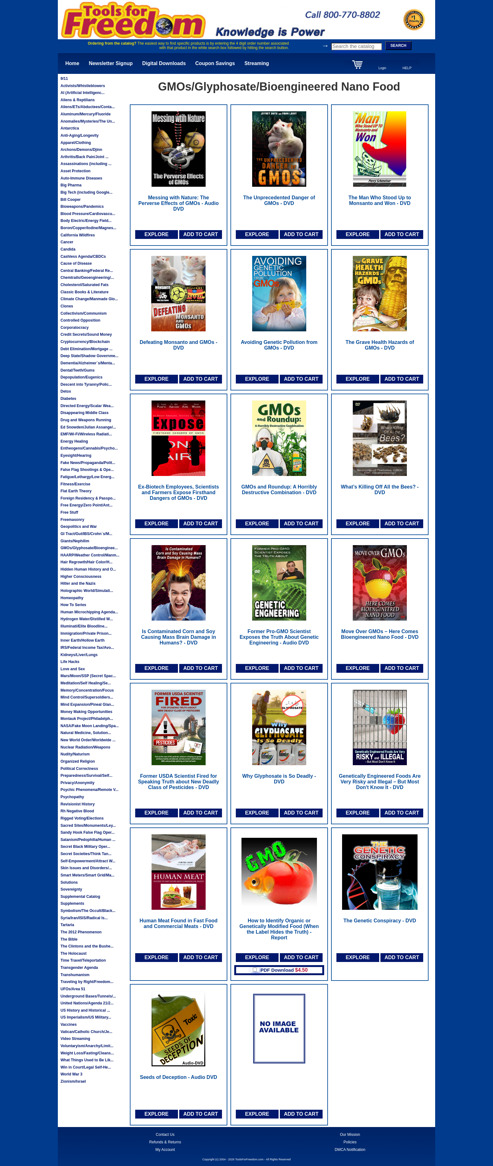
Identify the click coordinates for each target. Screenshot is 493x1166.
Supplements (72, 903)
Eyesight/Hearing (75, 455)
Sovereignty (71, 889)
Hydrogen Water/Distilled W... (86, 619)
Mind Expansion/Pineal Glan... (87, 704)
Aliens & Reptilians (77, 100)
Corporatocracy (74, 327)
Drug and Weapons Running (85, 420)
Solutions (69, 882)
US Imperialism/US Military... (85, 1017)
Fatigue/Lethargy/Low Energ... (87, 477)
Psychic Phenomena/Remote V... (89, 789)
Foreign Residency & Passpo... (87, 498)
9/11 (64, 78)
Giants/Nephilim (74, 541)
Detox (65, 391)
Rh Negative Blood (77, 811)
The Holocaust (73, 953)
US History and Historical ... (85, 1010)
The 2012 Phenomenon (81, 932)
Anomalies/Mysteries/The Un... (87, 121)
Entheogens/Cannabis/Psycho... (89, 448)
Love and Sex (72, 669)
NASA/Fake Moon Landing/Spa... (89, 726)
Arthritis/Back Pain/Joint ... (84, 157)
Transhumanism (74, 975)
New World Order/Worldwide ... (87, 740)
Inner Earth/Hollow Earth (82, 640)
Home (72, 63)
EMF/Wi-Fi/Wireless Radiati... (86, 434)
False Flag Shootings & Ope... (87, 469)
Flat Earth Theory (75, 491)
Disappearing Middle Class (84, 413)
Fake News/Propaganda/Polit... (87, 463)
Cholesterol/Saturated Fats (84, 285)
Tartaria (67, 925)
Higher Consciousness (80, 576)
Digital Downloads (164, 63)
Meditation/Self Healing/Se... (85, 683)
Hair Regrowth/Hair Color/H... (86, 562)
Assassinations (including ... (85, 164)
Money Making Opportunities (86, 712)
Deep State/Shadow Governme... (89, 356)
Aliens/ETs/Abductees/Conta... (87, 107)
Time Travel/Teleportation (83, 960)
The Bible (68, 939)
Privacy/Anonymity (77, 783)
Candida (67, 249)
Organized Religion (77, 761)
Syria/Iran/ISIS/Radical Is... (84, 918)
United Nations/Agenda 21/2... (87, 1003)
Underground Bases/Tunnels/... (88, 996)
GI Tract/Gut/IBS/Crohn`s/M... (86, 534)
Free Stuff (69, 512)
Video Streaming (75, 1038)
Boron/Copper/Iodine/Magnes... (88, 228)
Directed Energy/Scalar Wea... (87, 406)
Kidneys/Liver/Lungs (78, 655)
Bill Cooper (70, 199)
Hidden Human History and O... (88, 569)
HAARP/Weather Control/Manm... (89, 555)
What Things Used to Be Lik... (87, 1060)
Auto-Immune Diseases (81, 178)
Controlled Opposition (80, 320)
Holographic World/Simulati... (86, 591)
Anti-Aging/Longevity (79, 135)
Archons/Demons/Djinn (81, 149)
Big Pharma (70, 185)
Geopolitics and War (78, 526)
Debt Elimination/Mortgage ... (86, 349)
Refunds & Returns (165, 1142)
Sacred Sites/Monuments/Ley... (88, 825)
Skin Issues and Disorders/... (86, 868)
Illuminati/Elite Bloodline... (83, 626)
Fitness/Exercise (75, 484)
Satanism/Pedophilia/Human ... (87, 839)
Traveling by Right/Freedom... (86, 982)
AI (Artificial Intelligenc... (82, 93)
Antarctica (69, 128)
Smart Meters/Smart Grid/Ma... (87, 875)
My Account (165, 1149)
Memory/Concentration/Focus (87, 690)
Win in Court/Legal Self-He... (85, 1067)
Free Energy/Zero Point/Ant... (86, 505)
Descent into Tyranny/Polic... (86, 384)
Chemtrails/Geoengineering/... (87, 277)
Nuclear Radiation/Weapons (85, 747)
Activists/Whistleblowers (82, 86)
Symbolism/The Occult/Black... (87, 911)
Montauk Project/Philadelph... (86, 718)
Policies (350, 1142)
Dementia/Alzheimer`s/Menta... (87, 363)
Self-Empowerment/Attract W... (87, 861)
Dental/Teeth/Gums (77, 370)
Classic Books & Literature (84, 292)
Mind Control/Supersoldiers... (86, 697)
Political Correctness (79, 768)
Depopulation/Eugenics (81, 377)
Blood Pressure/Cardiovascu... (87, 214)
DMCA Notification (350, 1149)
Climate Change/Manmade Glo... (89, 299)
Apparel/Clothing (75, 143)
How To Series (73, 605)
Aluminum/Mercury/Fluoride (85, 114)
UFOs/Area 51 (72, 989)
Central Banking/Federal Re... (86, 270)
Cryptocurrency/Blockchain (85, 342)
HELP (407, 68)
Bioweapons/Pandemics (81, 206)
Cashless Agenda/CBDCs (83, 256)
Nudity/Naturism (75, 754)
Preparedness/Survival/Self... (86, 775)
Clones (66, 306)
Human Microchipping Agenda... (89, 612)
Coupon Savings (215, 63)
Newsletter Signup (111, 63)
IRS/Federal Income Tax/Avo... (87, 647)
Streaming (256, 63)
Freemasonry (72, 519)
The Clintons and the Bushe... (87, 946)
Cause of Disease (75, 263)
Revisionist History (77, 804)
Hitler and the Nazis (77, 583)
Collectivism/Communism (83, 313)
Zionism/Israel (73, 1081)
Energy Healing (74, 441)
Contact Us (165, 1134)
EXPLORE (156, 234)
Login (382, 68)
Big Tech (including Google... (86, 192)
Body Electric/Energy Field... (85, 220)
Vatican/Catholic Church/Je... (86, 1032)
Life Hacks (69, 662)
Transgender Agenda (79, 967)
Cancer (66, 242)
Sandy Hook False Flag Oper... (87, 832)
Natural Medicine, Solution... (85, 733)
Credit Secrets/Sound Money (86, 334)
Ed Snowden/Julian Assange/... (88, 427)
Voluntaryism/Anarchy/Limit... (86, 1046)
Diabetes (68, 398)
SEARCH (399, 45)
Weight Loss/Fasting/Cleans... (87, 1053)
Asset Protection (75, 171)
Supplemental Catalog (80, 896)
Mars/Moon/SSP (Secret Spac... (88, 676)
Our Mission (350, 1134)
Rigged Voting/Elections (81, 818)
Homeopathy (71, 598)
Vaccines (68, 1024)
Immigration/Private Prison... (86, 633)
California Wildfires (77, 235)
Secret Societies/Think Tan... (85, 854)
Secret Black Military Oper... (85, 846)
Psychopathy (72, 797)
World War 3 (71, 1074)
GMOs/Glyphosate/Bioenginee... (89, 548)
